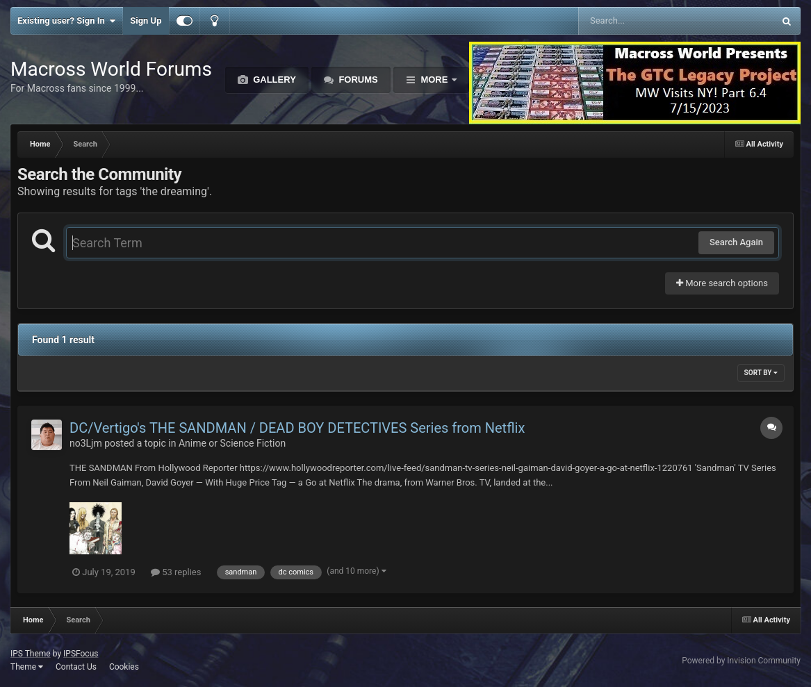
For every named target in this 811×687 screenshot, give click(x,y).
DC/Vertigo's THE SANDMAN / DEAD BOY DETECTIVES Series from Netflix (297, 428)
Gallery (273, 79)
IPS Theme (30, 654)
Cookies (124, 667)
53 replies (176, 572)
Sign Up (145, 20)
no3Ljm (85, 443)
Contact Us (76, 667)
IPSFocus (80, 654)
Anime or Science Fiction (232, 443)
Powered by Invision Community (741, 660)
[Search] (641, 21)
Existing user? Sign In (66, 21)
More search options (722, 283)
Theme (26, 667)
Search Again (736, 242)
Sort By (761, 372)
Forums (357, 79)
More (434, 79)
